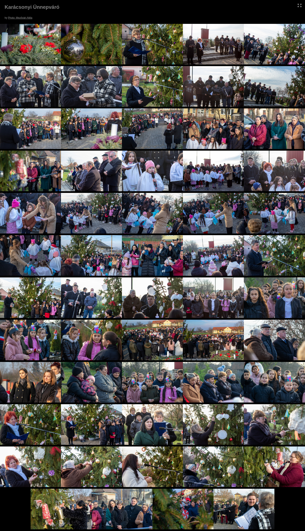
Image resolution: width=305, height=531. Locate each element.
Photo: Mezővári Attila (20, 17)
